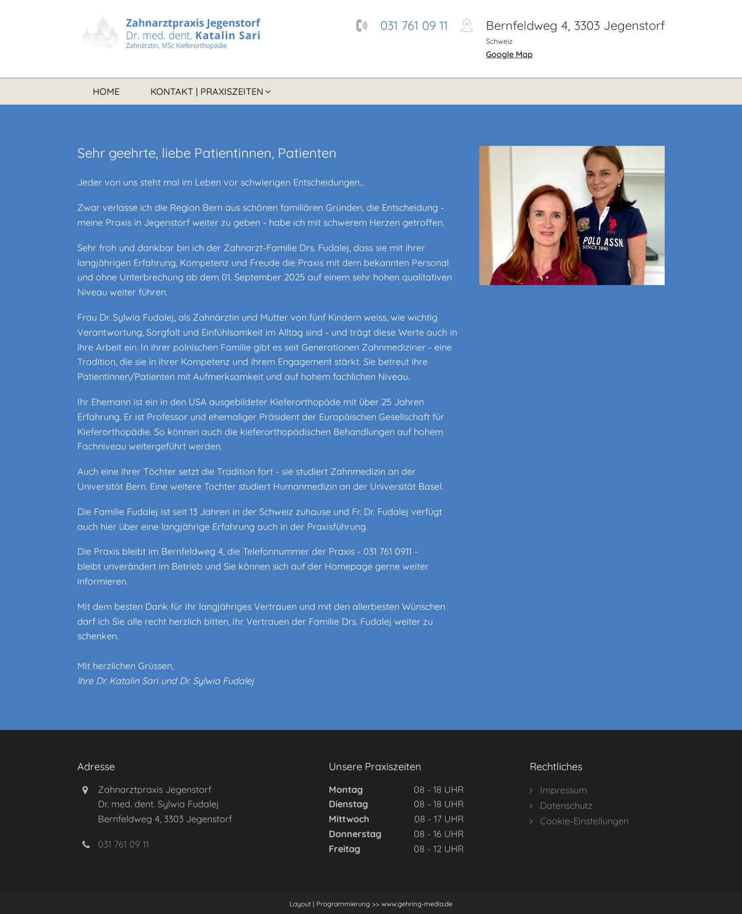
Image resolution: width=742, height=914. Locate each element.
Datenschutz (566, 805)
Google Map (509, 54)
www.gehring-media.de (415, 904)
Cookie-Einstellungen (584, 821)
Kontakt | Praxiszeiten (206, 91)
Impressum (563, 790)
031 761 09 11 (414, 25)
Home (106, 91)
